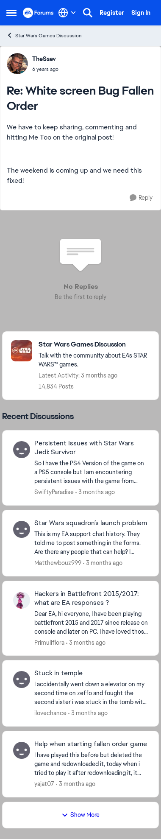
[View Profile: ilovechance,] (21, 679)
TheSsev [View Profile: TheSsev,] (44, 59)
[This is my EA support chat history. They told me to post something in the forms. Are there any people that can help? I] (91, 543)
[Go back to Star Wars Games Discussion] (94, 344)
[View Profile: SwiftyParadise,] (21, 449)
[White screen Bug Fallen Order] (45, 69)
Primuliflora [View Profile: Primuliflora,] (49, 642)
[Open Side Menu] (11, 12)
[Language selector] (67, 12)
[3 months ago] (95, 492)
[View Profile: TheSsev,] (17, 63)
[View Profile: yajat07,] (21, 750)
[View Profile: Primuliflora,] (21, 600)
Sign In (140, 13)
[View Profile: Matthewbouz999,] (21, 529)
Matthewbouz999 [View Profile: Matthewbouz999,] (57, 563)
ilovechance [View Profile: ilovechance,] (50, 713)
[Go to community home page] (38, 13)
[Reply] (141, 198)
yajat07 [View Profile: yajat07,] (44, 784)
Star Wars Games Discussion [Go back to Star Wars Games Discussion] (44, 35)
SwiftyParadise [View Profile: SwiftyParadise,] (54, 492)
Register (112, 13)
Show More (80, 815)
